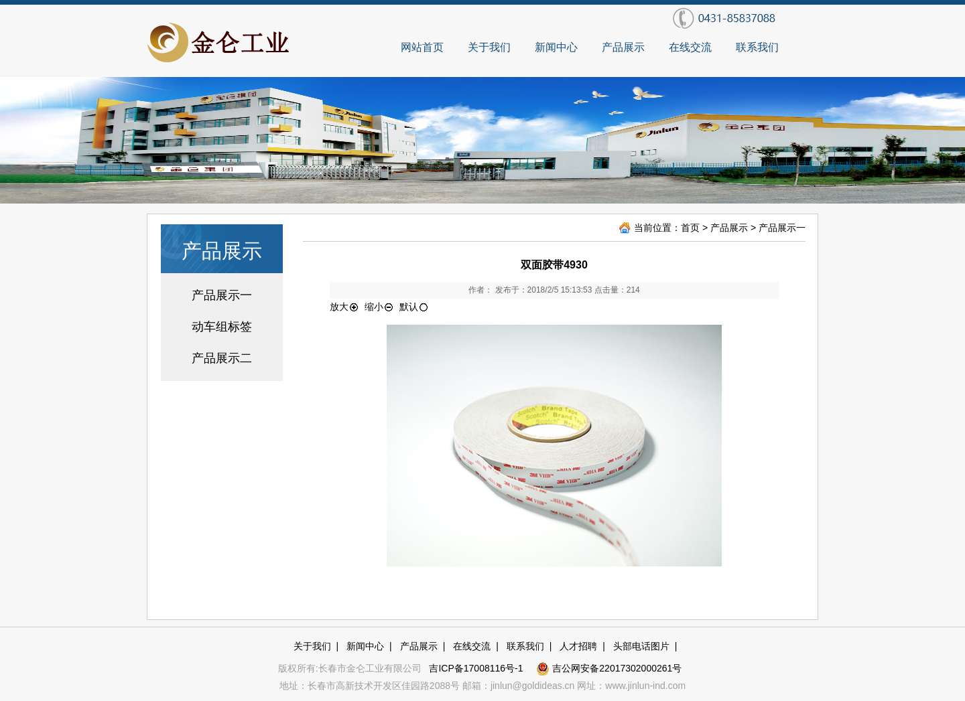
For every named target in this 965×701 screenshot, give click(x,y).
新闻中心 (556, 47)
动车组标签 (222, 326)
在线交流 (690, 47)
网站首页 (422, 47)
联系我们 (757, 47)
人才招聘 (578, 646)
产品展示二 (222, 358)
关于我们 (489, 47)
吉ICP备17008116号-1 (477, 668)
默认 (414, 306)
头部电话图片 (641, 646)
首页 (690, 227)
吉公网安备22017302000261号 (609, 668)
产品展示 (623, 47)
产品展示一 (222, 295)
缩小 (379, 306)
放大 (344, 306)
